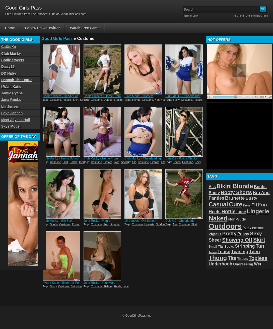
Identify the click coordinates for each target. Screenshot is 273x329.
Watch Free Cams (84, 28)
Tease (224, 251)
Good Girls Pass (57, 38)
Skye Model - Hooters (138, 96)
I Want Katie (11, 87)
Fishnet (107, 286)
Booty (214, 193)
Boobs (177, 161)
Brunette (235, 198)
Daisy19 (8, 67)
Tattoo (213, 252)
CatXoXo (8, 47)
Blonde (136, 99)
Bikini (224, 186)
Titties (242, 259)
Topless (258, 258)
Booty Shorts (236, 192)
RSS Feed (239, 16)
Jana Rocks (11, 100)
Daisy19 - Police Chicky (181, 158)
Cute (235, 204)
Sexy (198, 161)
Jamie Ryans (12, 93)
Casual (218, 204)
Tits (163, 161)
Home (10, 28)
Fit (254, 204)
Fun (105, 224)
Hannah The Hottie (16, 80)
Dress (247, 205)
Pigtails (66, 99)
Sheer (215, 240)
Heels (117, 286)
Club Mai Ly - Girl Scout (58, 221)
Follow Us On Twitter (42, 28)
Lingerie (115, 224)
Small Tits (216, 246)
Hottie (229, 211)
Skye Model (11, 126)
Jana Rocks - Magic (97, 221)
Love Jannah (12, 113)
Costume (55, 99)
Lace (126, 286)
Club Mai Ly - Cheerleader (182, 96)
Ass (134, 161)
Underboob (220, 263)
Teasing (239, 251)
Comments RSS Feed (257, 16)
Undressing (243, 264)
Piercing (258, 227)
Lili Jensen (10, 106)
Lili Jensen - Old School (140, 221)
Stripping (76, 286)
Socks (73, 161)
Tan (260, 246)
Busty (176, 99)
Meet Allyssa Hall (15, 120)
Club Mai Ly (11, 53)
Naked (218, 218)
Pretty (229, 233)
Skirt (76, 99)
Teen (82, 161)
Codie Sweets (12, 60)
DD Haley (9, 73)
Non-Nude (161, 99)
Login (195, 16)
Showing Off (237, 240)
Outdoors (109, 99)
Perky (247, 228)
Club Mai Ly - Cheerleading (142, 158)
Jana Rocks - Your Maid (99, 283)
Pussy (75, 224)
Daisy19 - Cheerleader (180, 221)
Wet (257, 264)
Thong (218, 257)
